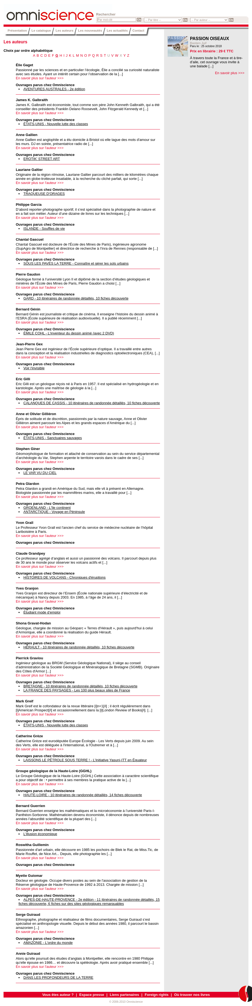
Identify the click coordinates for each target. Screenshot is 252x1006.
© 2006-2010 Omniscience (126, 1001)
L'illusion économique (40, 834)
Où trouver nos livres (192, 995)
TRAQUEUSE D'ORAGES (44, 194)
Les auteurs (64, 30)
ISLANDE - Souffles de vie (44, 228)
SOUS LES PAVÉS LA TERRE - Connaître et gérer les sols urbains (76, 263)
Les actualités (117, 30)
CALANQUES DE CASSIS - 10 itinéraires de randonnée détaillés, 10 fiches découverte (91, 403)
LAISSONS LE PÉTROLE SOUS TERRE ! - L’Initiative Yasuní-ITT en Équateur (85, 760)
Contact (139, 30)
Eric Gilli (23, 379)
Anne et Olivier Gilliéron (36, 414)
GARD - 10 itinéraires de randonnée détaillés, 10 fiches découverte (75, 298)
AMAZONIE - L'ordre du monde (48, 943)
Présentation (17, 30)
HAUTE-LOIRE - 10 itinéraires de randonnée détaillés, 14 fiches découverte (82, 795)
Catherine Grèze (29, 736)
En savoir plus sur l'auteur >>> (40, 78)
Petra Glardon (27, 484)
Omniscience (36, 12)
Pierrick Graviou (29, 658)
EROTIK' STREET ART (41, 159)
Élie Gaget (24, 65)
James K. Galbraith (32, 100)
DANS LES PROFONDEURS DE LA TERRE (58, 977)
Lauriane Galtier (29, 170)
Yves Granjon (27, 588)
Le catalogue (41, 30)
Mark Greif (24, 701)
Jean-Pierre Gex (29, 344)
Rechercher (106, 14)
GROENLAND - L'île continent (47, 508)
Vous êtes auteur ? (57, 995)
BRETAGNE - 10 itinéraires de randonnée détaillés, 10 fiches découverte (80, 686)
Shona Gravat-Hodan (33, 623)
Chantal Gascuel (30, 239)
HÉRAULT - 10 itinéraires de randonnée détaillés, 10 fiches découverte (78, 647)
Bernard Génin (28, 309)
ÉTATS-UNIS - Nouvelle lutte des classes (55, 124)
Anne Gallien (26, 135)
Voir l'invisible (34, 368)
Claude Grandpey (30, 553)
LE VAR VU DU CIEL (40, 473)
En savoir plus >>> (229, 73)
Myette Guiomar (29, 876)
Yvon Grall (24, 523)
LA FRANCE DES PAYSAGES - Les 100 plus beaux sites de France (76, 690)
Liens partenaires (124, 995)
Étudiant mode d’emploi (41, 612)
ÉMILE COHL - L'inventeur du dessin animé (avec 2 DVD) (68, 333)
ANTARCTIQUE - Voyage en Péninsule (54, 512)
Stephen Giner (28, 449)
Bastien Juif (198, 43)
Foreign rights (156, 995)
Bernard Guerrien (30, 806)
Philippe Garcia (29, 205)
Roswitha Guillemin (32, 845)
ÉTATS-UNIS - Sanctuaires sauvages (52, 438)
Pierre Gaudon (28, 274)
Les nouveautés (90, 30)
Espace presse (91, 995)
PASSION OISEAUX (209, 38)
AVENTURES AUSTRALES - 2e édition (54, 89)
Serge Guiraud (28, 915)
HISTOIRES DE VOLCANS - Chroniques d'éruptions (64, 577)
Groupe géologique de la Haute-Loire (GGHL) (53, 771)
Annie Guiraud (28, 953)
